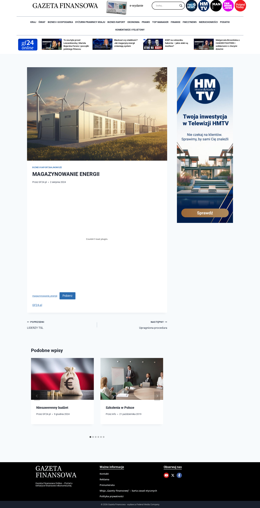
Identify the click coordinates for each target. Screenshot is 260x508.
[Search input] (167, 5)
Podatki (225, 22)
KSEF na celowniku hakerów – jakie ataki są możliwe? (176, 43)
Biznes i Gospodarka (60, 22)
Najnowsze (55, 167)
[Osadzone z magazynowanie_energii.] (97, 239)
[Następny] (157, 395)
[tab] (90, 437)
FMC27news (190, 22)
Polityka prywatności (112, 496)
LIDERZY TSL (60, 324)
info (114, 414)
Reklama (104, 479)
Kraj (33, 22)
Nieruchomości (208, 22)
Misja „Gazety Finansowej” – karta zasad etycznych (128, 490)
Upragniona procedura (133, 324)
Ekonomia (133, 22)
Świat (41, 22)
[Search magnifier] (181, 5)
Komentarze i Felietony (130, 29)
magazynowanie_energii (44, 296)
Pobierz (67, 295)
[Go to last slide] (37, 395)
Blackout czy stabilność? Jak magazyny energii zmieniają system (126, 43)
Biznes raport (116, 22)
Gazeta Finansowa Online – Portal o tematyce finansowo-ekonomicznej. (53, 484)
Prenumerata (107, 485)
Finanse (175, 22)
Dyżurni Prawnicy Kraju (90, 22)
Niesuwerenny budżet (52, 408)
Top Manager (160, 22)
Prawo (146, 22)
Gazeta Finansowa (55, 472)
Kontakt (104, 473)
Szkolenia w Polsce (120, 408)
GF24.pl (43, 182)
